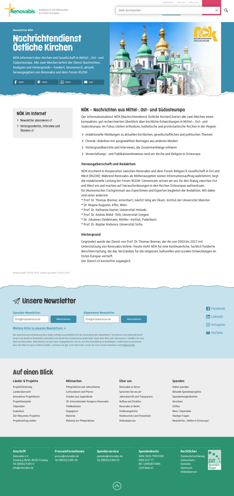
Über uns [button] (193, 10)
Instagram (215, 324)
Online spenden (180, 386)
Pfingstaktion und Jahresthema (83, 386)
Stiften (176, 406)
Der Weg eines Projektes (26, 415)
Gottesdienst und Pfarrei (79, 391)
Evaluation (18, 411)
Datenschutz (128, 345)
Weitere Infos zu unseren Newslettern (39, 328)
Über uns (125, 381)
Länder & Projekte (25, 381)
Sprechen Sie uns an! (130, 391)
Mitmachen (74, 381)
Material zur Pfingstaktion (80, 420)
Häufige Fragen (180, 415)
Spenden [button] (211, 10)
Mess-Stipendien (181, 411)
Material (70, 415)
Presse (181, 2)
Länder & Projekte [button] (143, 10)
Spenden (178, 381)
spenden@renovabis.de (110, 456)
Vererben (177, 401)
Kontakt (168, 2)
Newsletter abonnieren (36, 120)
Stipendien (19, 406)
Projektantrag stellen (24, 420)
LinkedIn (214, 316)
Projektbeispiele (22, 401)
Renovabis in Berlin (129, 406)
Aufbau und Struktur (130, 401)
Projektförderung (22, 386)
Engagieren (72, 411)
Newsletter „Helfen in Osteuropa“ (190, 420)
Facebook (215, 308)
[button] (24, 82)
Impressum (186, 467)
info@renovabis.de (23, 467)
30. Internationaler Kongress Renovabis (87, 401)
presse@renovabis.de (67, 456)
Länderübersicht (22, 391)
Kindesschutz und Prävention (135, 415)
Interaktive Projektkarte (26, 396)
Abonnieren (63, 319)
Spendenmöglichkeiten (184, 396)
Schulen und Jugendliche (79, 396)
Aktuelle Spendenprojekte (186, 391)
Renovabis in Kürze (129, 386)
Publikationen (73, 406)
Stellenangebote (128, 411)
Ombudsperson (127, 420)
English (194, 2)
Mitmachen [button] (171, 10)
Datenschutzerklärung (193, 456)
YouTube (214, 333)
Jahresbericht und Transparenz (136, 396)
